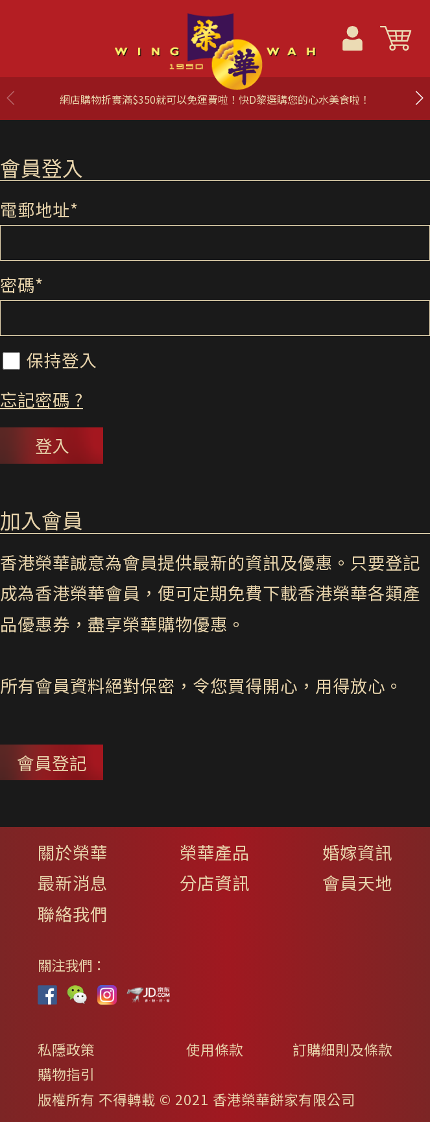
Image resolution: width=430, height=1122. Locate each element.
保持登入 (50, 359)
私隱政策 (66, 1049)
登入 (52, 445)
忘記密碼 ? (41, 399)
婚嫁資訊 (357, 852)
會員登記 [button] (52, 762)
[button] (419, 98)
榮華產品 (215, 852)
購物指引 (66, 1074)
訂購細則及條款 (342, 1049)
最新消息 (73, 882)
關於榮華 (73, 852)
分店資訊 (215, 882)
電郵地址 (39, 209)
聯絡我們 (73, 913)
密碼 (21, 284)
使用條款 (214, 1049)
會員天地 (357, 882)
